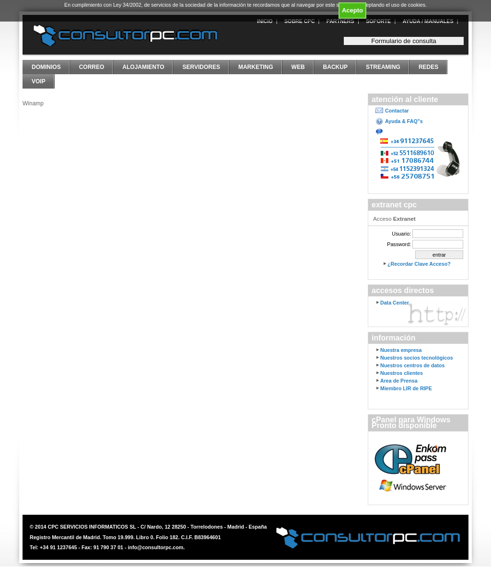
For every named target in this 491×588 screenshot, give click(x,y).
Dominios (46, 67)
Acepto (352, 10)
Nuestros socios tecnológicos (416, 358)
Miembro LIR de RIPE (406, 388)
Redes (428, 67)
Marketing (255, 67)
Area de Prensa (399, 381)
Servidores (201, 67)
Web (298, 67)
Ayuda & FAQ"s (404, 121)
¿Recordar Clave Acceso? (419, 264)
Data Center (394, 302)
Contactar (397, 110)
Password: (399, 244)
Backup (335, 67)
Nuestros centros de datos (412, 365)
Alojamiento (143, 67)
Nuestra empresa (400, 350)
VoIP (39, 81)
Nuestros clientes (401, 373)
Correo (92, 67)
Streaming (383, 67)
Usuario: (401, 234)
